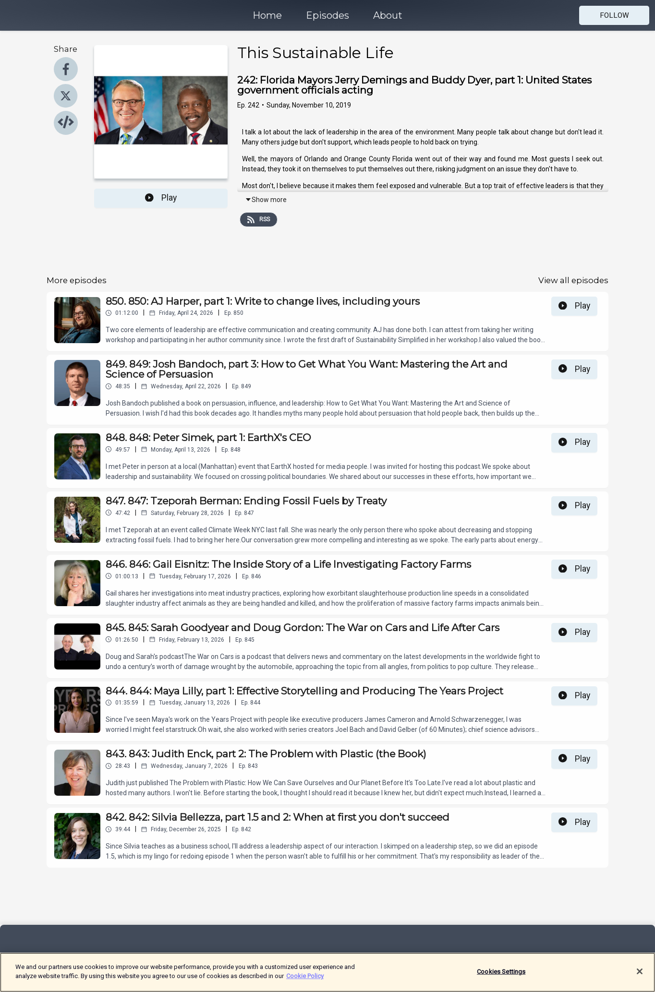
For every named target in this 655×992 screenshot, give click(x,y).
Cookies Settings (501, 976)
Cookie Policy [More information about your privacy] (305, 980)
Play (161, 198)
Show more (266, 199)
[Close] (639, 975)
